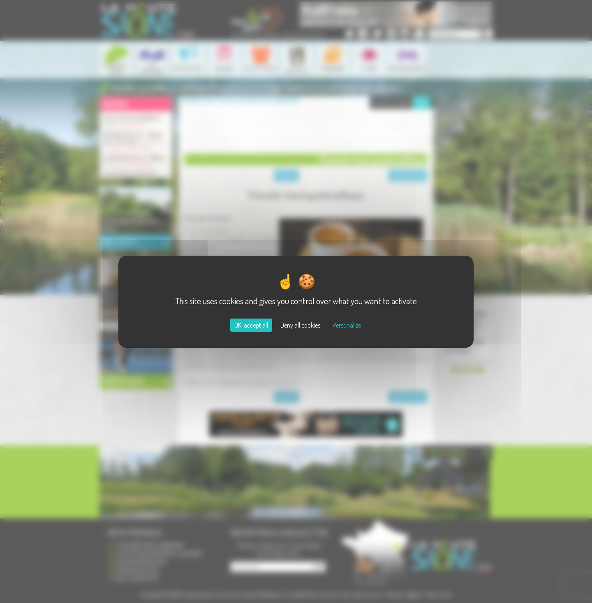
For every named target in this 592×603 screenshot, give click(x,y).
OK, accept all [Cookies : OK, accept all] (251, 325)
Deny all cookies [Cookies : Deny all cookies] (300, 325)
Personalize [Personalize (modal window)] (347, 325)
